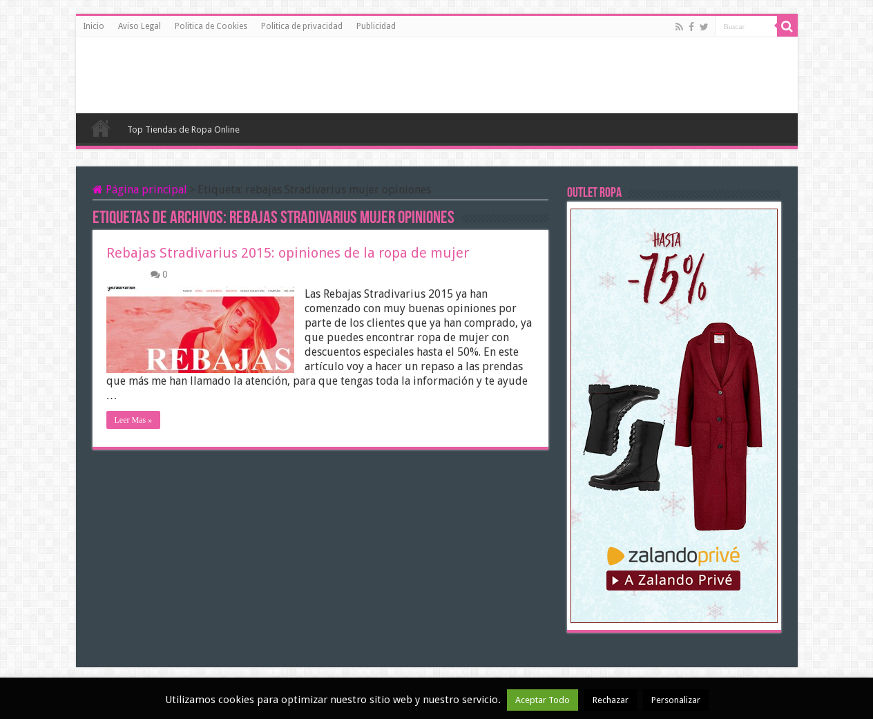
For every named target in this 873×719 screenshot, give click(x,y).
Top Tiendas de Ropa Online (183, 129)
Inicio (93, 26)
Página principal (140, 189)
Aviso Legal (139, 26)
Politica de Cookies (211, 26)
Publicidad (376, 26)
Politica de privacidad (302, 26)
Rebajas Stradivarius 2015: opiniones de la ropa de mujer (287, 253)
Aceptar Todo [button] (542, 700)
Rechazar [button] (611, 700)
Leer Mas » (134, 420)
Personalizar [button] (675, 700)
